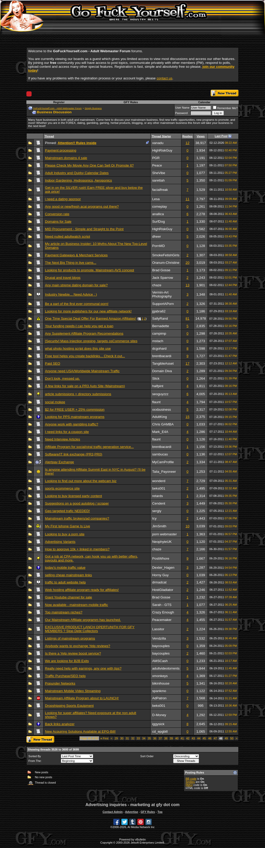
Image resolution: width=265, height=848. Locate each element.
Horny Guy (160, 575)
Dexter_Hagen (163, 567)
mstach (157, 341)
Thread (49, 136)
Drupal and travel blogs (62, 278)
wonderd (158, 481)
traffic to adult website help (65, 582)
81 (187, 318)
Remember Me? (225, 108)
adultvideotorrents (166, 668)
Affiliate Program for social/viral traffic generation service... (89, 447)
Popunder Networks (60, 683)
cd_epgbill (160, 731)
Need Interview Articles (62, 439)
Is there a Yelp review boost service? (73, 653)
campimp (159, 333)
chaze (156, 285)
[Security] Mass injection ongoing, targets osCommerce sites (91, 341)
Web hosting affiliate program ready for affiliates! (82, 590)
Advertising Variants (60, 542)
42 (187, 738)
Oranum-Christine (165, 263)
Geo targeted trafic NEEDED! (67, 511)
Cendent (158, 503)
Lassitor (158, 629)
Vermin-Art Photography (162, 294)
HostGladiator (162, 590)
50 (231, 738)
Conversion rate (57, 214)
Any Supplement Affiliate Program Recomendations (84, 333)
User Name (182, 107)
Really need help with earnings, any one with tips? (83, 668)
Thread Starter (161, 136)
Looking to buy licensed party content (73, 496)
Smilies (190, 781)
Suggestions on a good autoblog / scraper (77, 503)
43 (193, 738)
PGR (156, 158)
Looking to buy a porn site (65, 534)
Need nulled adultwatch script (67, 236)
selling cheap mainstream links (68, 575)
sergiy (156, 511)
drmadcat (159, 582)
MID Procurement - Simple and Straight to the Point (84, 229)
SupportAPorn (163, 304)
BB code (191, 778)
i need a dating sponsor (63, 199)
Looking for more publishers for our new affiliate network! (88, 311)
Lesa (156, 199)
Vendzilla (159, 638)
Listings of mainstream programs (70, 638)
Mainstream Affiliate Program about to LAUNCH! (82, 698)
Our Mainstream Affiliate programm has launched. (83, 620)
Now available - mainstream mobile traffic (76, 605)
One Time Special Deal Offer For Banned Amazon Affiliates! (90, 318)
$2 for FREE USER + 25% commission (75, 409)
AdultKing (159, 417)
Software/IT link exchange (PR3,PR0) (73, 454)
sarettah (158, 180)
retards (157, 496)
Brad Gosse (161, 270)
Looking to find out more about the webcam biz (80, 481)
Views (201, 136)
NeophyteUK (162, 542)
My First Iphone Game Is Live (67, 526)
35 (149, 738)
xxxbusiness (161, 409)
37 (160, 738)
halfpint (157, 386)
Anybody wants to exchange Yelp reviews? (77, 646)
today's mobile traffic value (65, 567)
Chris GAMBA (163, 424)
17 (187, 363)
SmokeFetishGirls (165, 255)
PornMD (158, 246)
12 (187, 143)
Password (181, 113)
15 (187, 417)
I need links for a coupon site (67, 432)
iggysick (158, 724)
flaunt (156, 402)
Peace (157, 165)
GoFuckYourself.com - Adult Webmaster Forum (57, 108)
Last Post (221, 136)
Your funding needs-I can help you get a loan (79, 326)
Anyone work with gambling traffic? (71, 424)
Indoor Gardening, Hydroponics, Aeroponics (78, 180)
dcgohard (159, 348)
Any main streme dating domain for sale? (76, 285)
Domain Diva (162, 371)
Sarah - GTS (162, 605)
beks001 (158, 488)
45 (204, 738)
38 (165, 738)
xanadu (158, 143)
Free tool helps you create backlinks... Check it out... (85, 356)
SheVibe (158, 173)
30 (121, 738)
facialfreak (160, 190)
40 (176, 738)
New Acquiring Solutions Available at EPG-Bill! (80, 731)
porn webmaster (164, 534)
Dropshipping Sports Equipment (69, 706)
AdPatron (159, 698)
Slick (155, 378)
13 (187, 285)
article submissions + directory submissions (78, 394)
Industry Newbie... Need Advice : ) (71, 294)
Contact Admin (112, 811)
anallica (158, 214)
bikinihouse (161, 683)
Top (159, 811)
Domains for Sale (58, 221)
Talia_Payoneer (164, 472)
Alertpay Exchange (59, 462)
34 (143, 738)
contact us (164, 78)
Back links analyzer (60, 724)
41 (182, 738)
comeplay (159, 206)
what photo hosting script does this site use (78, 348)
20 (187, 263)
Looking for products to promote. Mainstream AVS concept (89, 270)
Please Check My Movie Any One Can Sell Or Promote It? (89, 165)
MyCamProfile (163, 462)
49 (226, 738)
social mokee (55, 402)
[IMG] (189, 784)
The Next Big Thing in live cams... (70, 263)
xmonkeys (160, 676)
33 (138, 738)
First (104, 738)
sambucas (160, 454)
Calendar (204, 102)
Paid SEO (52, 363)
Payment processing (60, 150)
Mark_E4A (160, 432)
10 (187, 526)
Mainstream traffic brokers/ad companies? (77, 518)
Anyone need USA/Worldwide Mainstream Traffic (82, 371)
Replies (187, 136)
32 (132, 738)
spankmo (159, 691)
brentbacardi (161, 356)
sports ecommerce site (62, 488)
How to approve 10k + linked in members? (77, 549)
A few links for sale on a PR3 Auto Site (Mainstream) (85, 386)
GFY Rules (130, 102)
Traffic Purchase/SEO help (65, 676)
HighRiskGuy (162, 150)
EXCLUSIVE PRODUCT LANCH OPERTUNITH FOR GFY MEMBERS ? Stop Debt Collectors (90, 629)
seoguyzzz (160, 394)
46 (209, 738)
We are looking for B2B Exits (67, 661)
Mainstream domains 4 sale (66, 158)
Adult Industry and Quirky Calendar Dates (77, 173)
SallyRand (160, 318)
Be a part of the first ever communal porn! (76, 304)
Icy (154, 518)
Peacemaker (162, 620)
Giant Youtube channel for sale (68, 597)
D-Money (159, 715)
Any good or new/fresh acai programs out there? (82, 206)
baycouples (161, 646)
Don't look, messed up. (62, 378)
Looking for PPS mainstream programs (75, 417)
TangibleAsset (163, 363)
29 (116, 738)
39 (171, 738)
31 (127, 738)
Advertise (131, 811)
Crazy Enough (163, 612)
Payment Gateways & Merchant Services (76, 255)
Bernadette (160, 326)
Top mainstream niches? (63, 612)
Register (59, 102)
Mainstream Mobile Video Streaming (73, 691)
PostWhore (160, 558)
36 (154, 738)
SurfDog (158, 221)
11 (187, 199)
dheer (156, 236)
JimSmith (159, 526)
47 (215, 738)
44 (198, 738)
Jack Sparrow (162, 278)
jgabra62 (159, 311)
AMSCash (160, 661)
